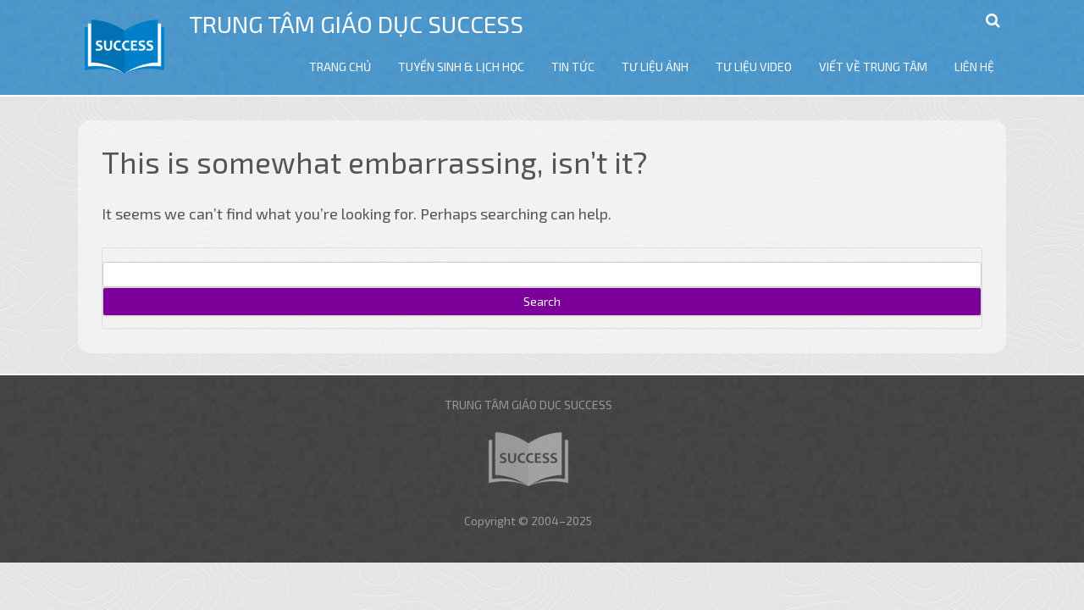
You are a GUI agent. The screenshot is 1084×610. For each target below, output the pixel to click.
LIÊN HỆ (974, 66)
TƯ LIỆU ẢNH (655, 66)
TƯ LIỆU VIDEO (754, 66)
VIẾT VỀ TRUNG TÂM (873, 66)
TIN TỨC (573, 66)
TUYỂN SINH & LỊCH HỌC (461, 66)
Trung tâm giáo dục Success (356, 23)
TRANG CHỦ (340, 66)
